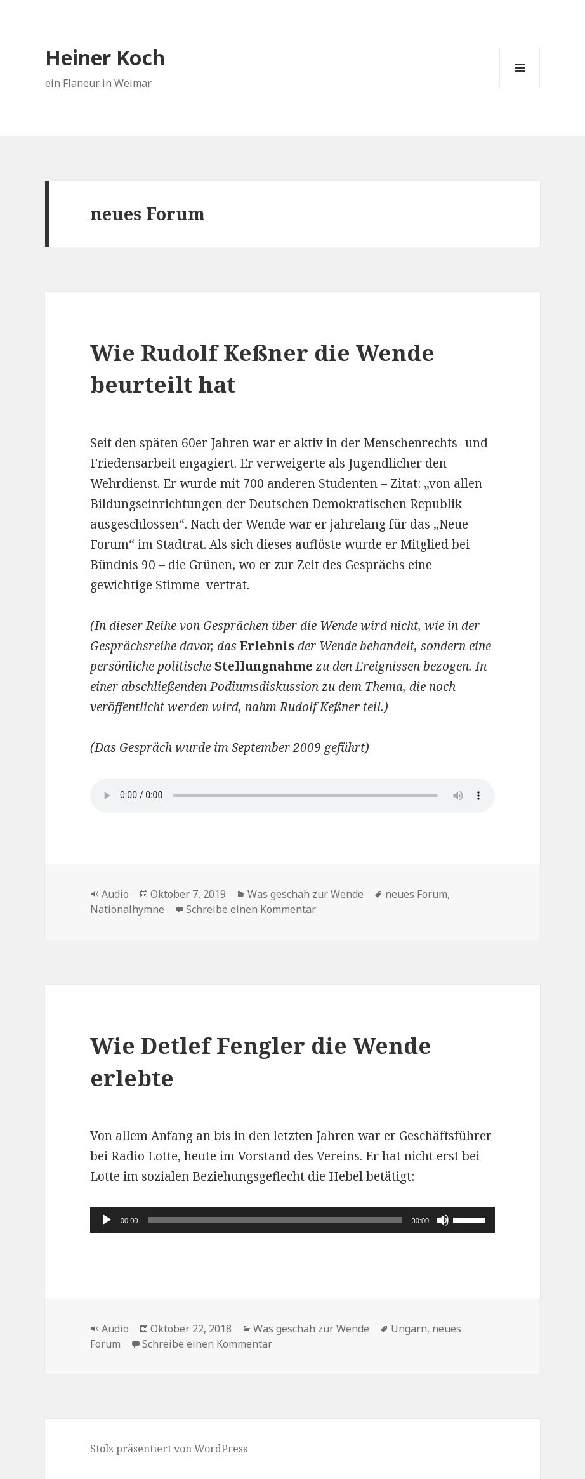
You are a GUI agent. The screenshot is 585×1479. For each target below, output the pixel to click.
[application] (292, 1220)
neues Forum (416, 894)
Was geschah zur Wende (305, 894)
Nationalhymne (127, 909)
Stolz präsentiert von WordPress (168, 1449)
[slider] (274, 1220)
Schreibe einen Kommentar (251, 909)
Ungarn (409, 1329)
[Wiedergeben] (106, 1220)
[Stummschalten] (443, 1220)
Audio (115, 894)
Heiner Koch (105, 57)
